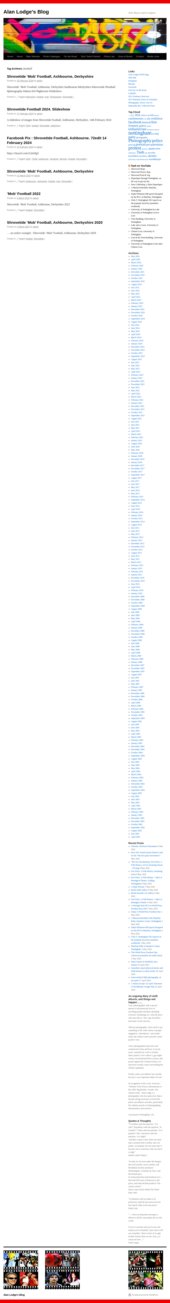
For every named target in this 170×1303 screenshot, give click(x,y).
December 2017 (137, 465)
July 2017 (135, 481)
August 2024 (136, 322)
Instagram (132, 81)
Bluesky (131, 84)
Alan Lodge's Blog (26, 12)
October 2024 (137, 315)
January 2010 (136, 593)
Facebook (132, 87)
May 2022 (135, 390)
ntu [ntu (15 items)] (153, 134)
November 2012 (138, 546)
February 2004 (137, 777)
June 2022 (135, 387)
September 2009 (138, 606)
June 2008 (135, 646)
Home (10, 56)
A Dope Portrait (137, 887)
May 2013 (135, 534)
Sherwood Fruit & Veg (140, 175)
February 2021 (137, 437)
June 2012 (135, 556)
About (20, 56)
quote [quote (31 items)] (152, 148)
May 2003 (135, 802)
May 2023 (135, 368)
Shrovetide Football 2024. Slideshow (38, 109)
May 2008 (135, 649)
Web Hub (132, 77)
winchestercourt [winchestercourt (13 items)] (142, 159)
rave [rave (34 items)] (157, 148)
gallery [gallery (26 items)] (142, 125)
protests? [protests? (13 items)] (145, 149)
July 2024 (135, 325)
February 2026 (137, 265)
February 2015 (137, 496)
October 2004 (137, 752)
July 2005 (135, 724)
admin (39, 81)
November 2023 (138, 350)
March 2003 (136, 809)
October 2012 (137, 549)
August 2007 (136, 674)
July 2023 (135, 362)
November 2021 (138, 409)
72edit (34, 159)
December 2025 (137, 272)
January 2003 (136, 815)
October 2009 (137, 603)
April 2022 (135, 393)
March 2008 (136, 656)
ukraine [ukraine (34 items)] (152, 155)
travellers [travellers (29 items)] (133, 155)
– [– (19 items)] (128, 115)
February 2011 (137, 571)
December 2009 (137, 596)
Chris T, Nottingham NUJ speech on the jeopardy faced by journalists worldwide (146, 203)
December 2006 (137, 693)
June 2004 (135, 765)
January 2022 (136, 403)
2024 (28, 126)
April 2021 (135, 431)
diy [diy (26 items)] (149, 118)
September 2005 (138, 718)
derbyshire (31, 97)
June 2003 (135, 799)
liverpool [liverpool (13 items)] (150, 130)
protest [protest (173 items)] (134, 148)
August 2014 (136, 503)
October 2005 (137, 715)
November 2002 (138, 821)
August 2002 (136, 830)
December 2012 (137, 543)
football (40, 97)
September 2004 (138, 756)
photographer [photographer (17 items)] (142, 137)
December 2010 (137, 578)
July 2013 (135, 528)
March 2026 (136, 262)
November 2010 (138, 581)
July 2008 (135, 643)
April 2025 (135, 297)
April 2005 (135, 734)
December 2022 (137, 381)
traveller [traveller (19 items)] (151, 153)
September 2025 (138, 281)
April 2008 (135, 653)
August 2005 (136, 721)
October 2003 (137, 787)
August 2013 (136, 525)
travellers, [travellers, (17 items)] (143, 156)
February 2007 (137, 687)
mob (47, 97)
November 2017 (138, 468)
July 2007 (135, 677)
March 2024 (136, 337)
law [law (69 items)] (144, 129)
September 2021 (138, 415)
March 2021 (136, 434)
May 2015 (135, 493)
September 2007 (138, 671)
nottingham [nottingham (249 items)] (140, 133)
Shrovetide (68, 97)
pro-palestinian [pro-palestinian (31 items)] (154, 144)
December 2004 (137, 746)
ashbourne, (44, 159)
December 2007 (137, 665)
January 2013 (136, 540)
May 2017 (135, 487)
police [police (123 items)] (157, 140)
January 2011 (136, 574)
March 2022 (136, 397)
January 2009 (136, 628)
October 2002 (137, 824)
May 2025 (135, 294)
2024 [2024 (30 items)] (137, 115)
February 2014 (137, 512)
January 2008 (136, 662)
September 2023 (138, 356)
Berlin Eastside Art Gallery (142, 893)
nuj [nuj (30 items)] (157, 133)
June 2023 (135, 365)
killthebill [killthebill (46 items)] (134, 129)
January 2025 (136, 306)
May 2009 (135, 618)
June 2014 (135, 506)
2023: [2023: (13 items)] (132, 115)
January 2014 (136, 515)
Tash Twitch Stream (90, 56)
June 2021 (135, 425)
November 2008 (138, 634)
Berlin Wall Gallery (139, 890)
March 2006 (136, 706)
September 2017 (138, 475)
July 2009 (135, 612)
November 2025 (138, 275)
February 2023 (137, 375)
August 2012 (136, 553)
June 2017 (135, 484)
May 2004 (135, 768)
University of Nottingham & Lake (145, 209)
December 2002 (137, 818)
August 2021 (136, 418)
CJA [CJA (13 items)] (145, 119)
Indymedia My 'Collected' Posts (141, 106)
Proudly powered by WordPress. (145, 1295)
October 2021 (137, 412)
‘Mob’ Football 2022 (24, 194)
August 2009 (136, 609)
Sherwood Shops (138, 169)
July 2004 (135, 762)
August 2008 (136, 640)
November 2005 (138, 712)
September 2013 (138, 521)
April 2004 (135, 771)
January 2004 (136, 780)
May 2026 (135, 256)
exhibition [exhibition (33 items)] (157, 118)
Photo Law (109, 56)
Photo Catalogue (51, 56)
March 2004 (136, 774)
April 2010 (135, 587)
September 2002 (138, 827)
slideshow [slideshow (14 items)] (132, 153)
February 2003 (137, 812)
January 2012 (136, 568)
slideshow (55, 126)
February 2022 (137, 400)
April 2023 (135, 372)
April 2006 (135, 702)
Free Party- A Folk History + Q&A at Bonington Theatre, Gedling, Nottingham (146, 880)
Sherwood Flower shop (140, 172)
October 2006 (137, 699)
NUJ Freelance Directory (138, 96)
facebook (54, 159)
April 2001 (135, 837)
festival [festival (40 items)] (146, 122)
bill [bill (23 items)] (152, 115)
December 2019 (137, 459)
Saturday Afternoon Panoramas (144, 846)
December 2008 (137, 631)
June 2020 (135, 446)
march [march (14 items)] (156, 129)
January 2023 (136, 378)
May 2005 (135, 731)
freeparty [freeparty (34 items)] (133, 125)
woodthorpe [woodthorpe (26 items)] (155, 159)
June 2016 (135, 490)
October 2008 (137, 637)
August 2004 (136, 759)
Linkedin (132, 93)
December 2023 (137, 347)
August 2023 (136, 359)
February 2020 (137, 453)
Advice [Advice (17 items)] (144, 115)
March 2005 (136, 737)
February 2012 (137, 565)
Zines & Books (125, 56)
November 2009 (138, 599)
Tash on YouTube (141, 165)
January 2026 (136, 269)
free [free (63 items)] (154, 122)
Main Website (33, 56)
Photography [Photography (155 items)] (140, 140)
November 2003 (138, 784)
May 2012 (135, 559)
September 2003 (138, 790)
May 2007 (135, 684)
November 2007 (138, 668)
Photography (55, 97)
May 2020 (135, 450)
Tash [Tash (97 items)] (140, 152)
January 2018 (136, 462)
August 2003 (136, 793)
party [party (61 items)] (132, 137)
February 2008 (137, 659)
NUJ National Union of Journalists (142, 99)
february (63, 159)
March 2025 (136, 300)
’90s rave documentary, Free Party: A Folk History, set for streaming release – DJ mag (147, 865)
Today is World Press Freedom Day (146, 912)
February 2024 (137, 340)
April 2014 (135, 509)
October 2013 (137, 518)
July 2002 (135, 834)
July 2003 (135, 796)
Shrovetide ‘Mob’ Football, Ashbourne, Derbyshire (50, 76)
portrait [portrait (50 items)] (141, 144)
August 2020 (136, 443)
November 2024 (138, 312)
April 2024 (135, 334)
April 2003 (135, 805)
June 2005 (135, 727)
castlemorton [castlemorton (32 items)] (135, 118)
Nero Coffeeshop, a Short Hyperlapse (146, 184)
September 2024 (138, 319)
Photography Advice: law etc (140, 102)
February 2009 (137, 624)
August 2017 (136, 478)
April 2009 (135, 621)
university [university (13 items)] (132, 159)
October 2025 (137, 278)
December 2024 (137, 309)
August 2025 (136, 284)
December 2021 (137, 406)
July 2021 (135, 422)
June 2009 (135, 615)
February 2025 (137, 303)
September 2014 (138, 500)
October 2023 (137, 353)
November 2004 (138, 749)
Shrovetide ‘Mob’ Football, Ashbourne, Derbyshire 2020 (55, 222)
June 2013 (135, 531)
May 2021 (135, 428)
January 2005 (136, 743)
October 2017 (137, 471)
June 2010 (135, 584)
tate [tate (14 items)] (146, 153)
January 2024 (136, 343)
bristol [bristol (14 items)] (156, 115)
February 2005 (137, 740)
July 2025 (135, 287)
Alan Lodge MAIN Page (138, 74)
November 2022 (138, 384)
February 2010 (137, 590)
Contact (140, 56)
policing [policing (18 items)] (131, 145)
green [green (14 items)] (149, 126)
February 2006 (137, 709)
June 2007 (135, 681)
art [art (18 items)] (148, 115)
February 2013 (137, 537)
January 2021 (136, 440)
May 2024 (135, 331)
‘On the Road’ (70, 56)
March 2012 (136, 562)
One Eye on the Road (137, 90)
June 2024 (135, 328)
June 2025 (135, 290)
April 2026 (135, 259)
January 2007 (136, 690)
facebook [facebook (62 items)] (134, 122)
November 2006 (138, 696)
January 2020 (136, 456)
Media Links (153, 56)
